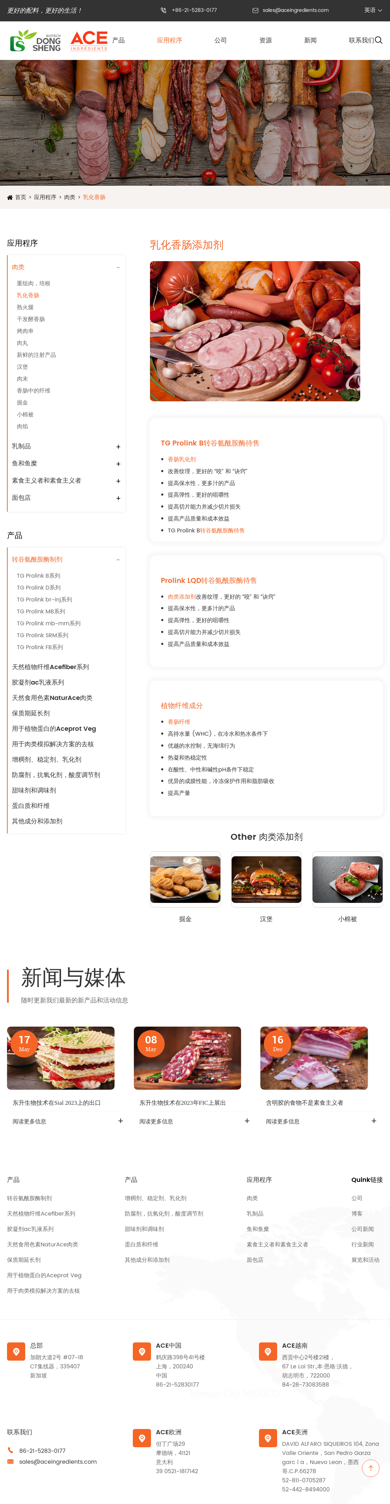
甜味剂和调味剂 (34, 790)
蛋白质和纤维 (31, 806)
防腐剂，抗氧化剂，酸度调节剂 (56, 775)
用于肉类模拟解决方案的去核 (53, 744)
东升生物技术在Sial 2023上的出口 (57, 1103)
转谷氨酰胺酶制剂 (37, 559)
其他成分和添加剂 (37, 821)
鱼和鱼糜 (24, 463)
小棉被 (25, 414)
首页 (20, 197)
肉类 (69, 197)
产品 (118, 40)
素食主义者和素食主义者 (46, 481)
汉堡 (22, 367)
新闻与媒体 (73, 978)
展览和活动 (365, 1260)
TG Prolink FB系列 (40, 647)
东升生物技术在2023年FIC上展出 (182, 1103)
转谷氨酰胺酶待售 (222, 530)
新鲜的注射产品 (36, 355)
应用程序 (169, 40)
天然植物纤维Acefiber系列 (50, 667)
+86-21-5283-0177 (194, 10)
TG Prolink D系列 (39, 587)
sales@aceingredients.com (296, 10)
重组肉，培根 (33, 283)
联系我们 (361, 40)
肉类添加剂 (182, 596)
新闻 (310, 40)
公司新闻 (362, 1229)
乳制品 (21, 446)
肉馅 (22, 426)
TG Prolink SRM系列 (42, 635)
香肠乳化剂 (182, 459)
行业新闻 (362, 1244)
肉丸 (22, 343)
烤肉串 (25, 331)
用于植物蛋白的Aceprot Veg (54, 729)
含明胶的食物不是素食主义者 (304, 1103)
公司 (220, 40)
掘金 (22, 402)
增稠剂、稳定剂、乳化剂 (46, 760)
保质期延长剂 (31, 713)
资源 (265, 40)
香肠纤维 (179, 722)
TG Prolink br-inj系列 (44, 599)
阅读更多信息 (29, 1121)
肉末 (22, 378)
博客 (357, 1213)
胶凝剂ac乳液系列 (38, 683)
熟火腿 (25, 307)
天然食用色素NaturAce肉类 (52, 698)
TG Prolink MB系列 (41, 611)
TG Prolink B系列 (38, 575)
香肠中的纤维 (33, 390)
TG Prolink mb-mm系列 (49, 623)
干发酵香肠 (31, 319)
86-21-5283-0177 (42, 1451)
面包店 (21, 498)
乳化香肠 (94, 197)
